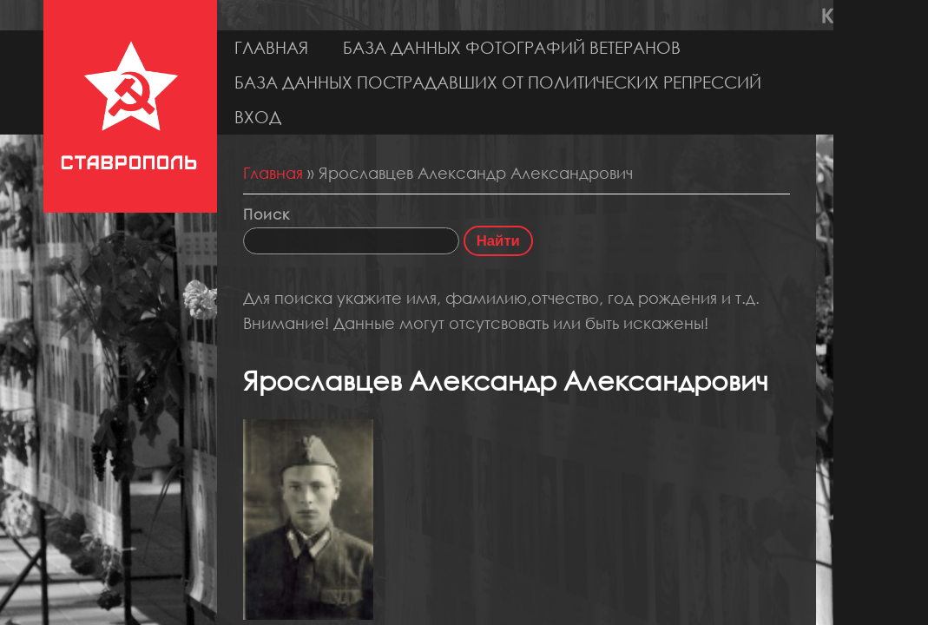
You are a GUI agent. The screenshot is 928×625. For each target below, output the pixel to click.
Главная (271, 47)
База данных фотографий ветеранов (512, 47)
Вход (257, 117)
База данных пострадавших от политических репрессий (497, 82)
